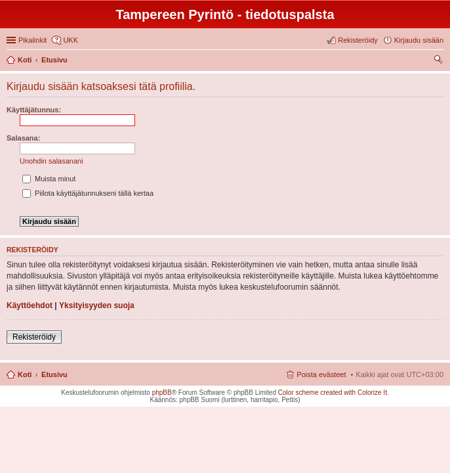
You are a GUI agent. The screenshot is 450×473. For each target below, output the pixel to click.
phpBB (162, 392)
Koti (24, 374)
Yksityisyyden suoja (96, 305)
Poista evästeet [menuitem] (321, 374)
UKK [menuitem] (70, 40)
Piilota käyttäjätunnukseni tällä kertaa (87, 193)
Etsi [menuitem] (439, 61)
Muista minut (48, 179)
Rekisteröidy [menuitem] (358, 40)
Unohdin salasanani (51, 161)
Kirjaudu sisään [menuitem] (418, 40)
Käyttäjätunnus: (34, 110)
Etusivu (54, 374)
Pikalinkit (32, 40)
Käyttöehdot (29, 305)
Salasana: (23, 138)
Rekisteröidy (34, 337)
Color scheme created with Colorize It (332, 392)
